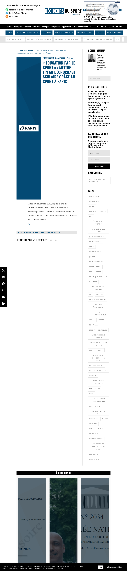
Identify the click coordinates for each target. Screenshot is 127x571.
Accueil (9, 26)
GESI (117, 39)
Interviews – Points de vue (27, 33)
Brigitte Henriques (98, 330)
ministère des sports (98, 230)
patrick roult (96, 252)
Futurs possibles (114, 33)
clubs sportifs (96, 350)
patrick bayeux (96, 439)
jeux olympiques (97, 237)
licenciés (93, 419)
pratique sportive (50, 232)
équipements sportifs (99, 222)
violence (93, 424)
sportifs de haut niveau (98, 344)
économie (93, 454)
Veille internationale (81, 26)
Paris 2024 (94, 196)
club (91, 320)
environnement (96, 366)
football (93, 325)
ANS (91, 216)
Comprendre (55, 26)
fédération (94, 201)
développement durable (99, 412)
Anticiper (45, 26)
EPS (90, 272)
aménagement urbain (98, 336)
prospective (94, 388)
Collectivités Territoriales (39, 39)
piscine (99, 295)
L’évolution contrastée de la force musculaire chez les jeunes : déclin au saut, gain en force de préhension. (99, 121)
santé (91, 247)
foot (91, 393)
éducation (25, 232)
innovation (94, 406)
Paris (30, 224)
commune (93, 434)
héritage (93, 282)
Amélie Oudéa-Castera (98, 288)
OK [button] (100, 567)
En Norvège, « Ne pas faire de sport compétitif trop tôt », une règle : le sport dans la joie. (98, 107)
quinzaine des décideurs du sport (98, 358)
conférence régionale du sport (98, 446)
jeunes (36, 232)
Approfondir (66, 26)
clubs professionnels (98, 313)
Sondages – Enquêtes (64, 33)
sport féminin (96, 429)
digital (105, 419)
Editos (9, 33)
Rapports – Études (85, 33)
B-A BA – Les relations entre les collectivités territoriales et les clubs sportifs (100, 19)
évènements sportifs (98, 382)
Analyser (36, 26)
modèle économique (98, 306)
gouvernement (96, 262)
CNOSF (92, 206)
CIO (90, 295)
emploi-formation (97, 300)
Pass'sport (94, 459)
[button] (84, 10)
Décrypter (18, 26)
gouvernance (95, 242)
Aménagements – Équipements (67, 39)
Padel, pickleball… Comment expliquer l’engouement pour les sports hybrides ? (99, 95)
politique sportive (98, 277)
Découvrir (27, 26)
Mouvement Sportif (15, 39)
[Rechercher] (108, 78)
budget (101, 320)
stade (98, 272)
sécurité (93, 376)
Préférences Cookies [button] (114, 567)
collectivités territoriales (98, 399)
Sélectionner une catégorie (99, 181)
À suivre (100, 33)
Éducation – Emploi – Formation (98, 39)
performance (95, 267)
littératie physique (98, 371)
